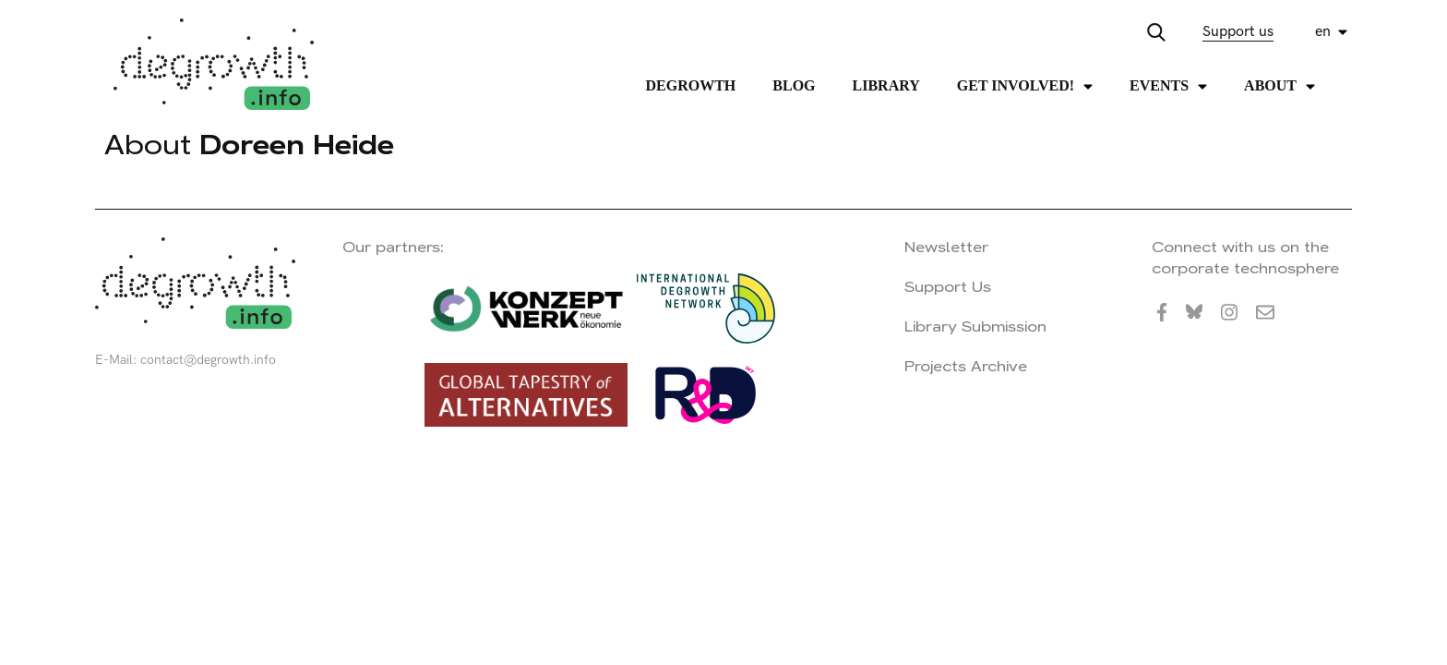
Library (886, 85)
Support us (1238, 32)
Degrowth (691, 85)
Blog (793, 85)
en (1323, 32)
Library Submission (975, 326)
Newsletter (946, 247)
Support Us (947, 286)
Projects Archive (965, 366)
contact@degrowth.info (208, 360)
